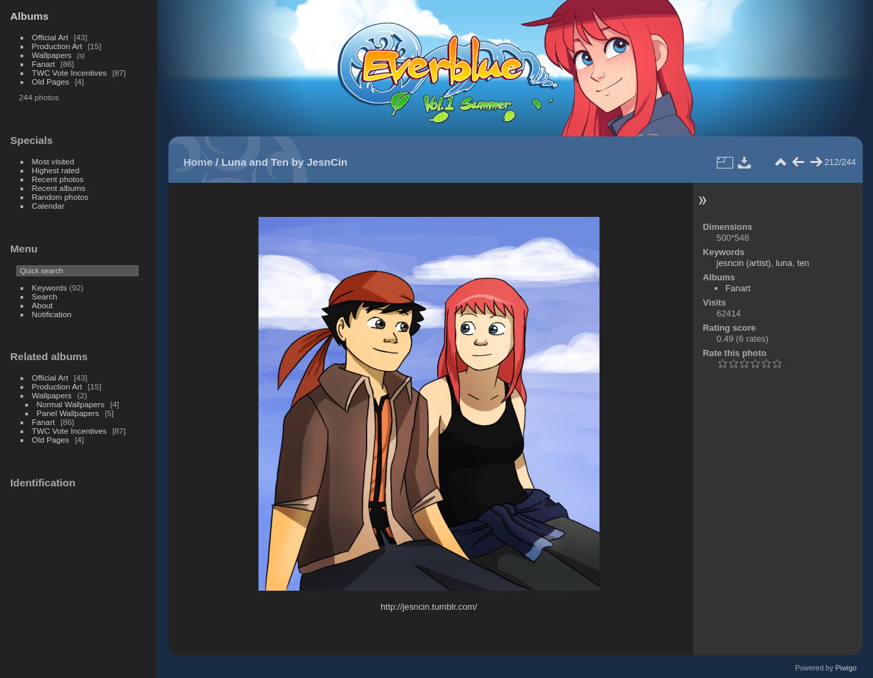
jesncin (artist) (744, 263)
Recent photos (58, 179)
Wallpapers (52, 54)
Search (44, 296)
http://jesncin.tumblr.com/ (429, 607)
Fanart (43, 63)
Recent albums (58, 187)
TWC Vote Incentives (69, 72)
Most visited (53, 161)
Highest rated (56, 170)
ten (803, 263)
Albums (29, 16)
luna (783, 263)
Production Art (57, 46)
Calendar (48, 205)
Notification (52, 314)
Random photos (60, 196)
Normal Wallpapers (71, 404)
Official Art (50, 37)
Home (198, 162)
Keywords (50, 287)
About (42, 305)
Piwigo (846, 668)
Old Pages (51, 81)
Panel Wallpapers (68, 413)
